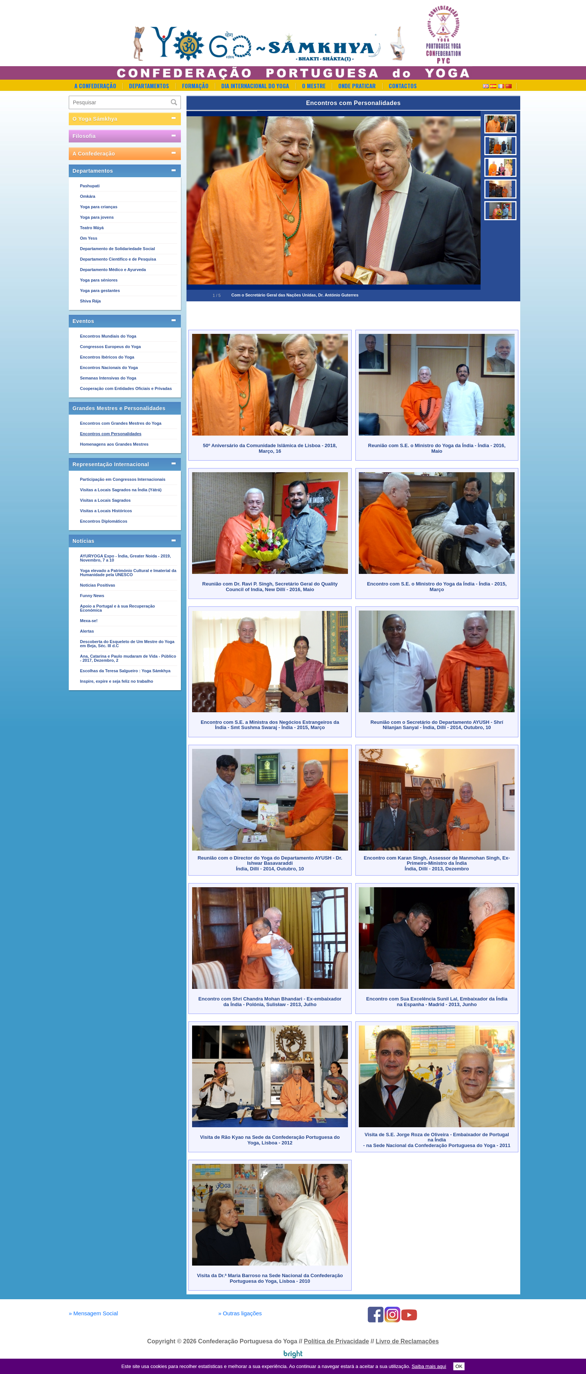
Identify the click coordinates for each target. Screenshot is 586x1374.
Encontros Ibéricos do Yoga (107, 357)
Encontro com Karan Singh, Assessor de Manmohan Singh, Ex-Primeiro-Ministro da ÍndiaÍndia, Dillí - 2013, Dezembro (437, 863)
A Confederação (95, 86)
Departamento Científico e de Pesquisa (118, 259)
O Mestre (314, 86)
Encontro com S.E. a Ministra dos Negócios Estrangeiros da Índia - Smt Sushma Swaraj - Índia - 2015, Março (270, 724)
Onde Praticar (357, 86)
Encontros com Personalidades (110, 433)
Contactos (403, 86)
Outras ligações (240, 1313)
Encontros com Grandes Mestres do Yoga (120, 423)
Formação (195, 86)
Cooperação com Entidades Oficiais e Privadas (126, 388)
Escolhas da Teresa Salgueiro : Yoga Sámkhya (125, 670)
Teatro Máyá (92, 227)
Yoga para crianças (98, 207)
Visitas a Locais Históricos (106, 510)
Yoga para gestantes (100, 290)
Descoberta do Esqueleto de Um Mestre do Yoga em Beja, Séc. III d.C (127, 643)
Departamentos (149, 86)
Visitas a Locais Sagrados (105, 500)
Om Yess (88, 238)
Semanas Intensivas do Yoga (108, 378)
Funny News (92, 595)
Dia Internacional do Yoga (255, 86)
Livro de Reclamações (407, 1341)
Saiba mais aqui (428, 1366)
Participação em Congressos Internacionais (123, 479)
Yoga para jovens (97, 217)
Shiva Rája (90, 301)
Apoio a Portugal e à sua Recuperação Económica (117, 608)
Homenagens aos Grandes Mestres (114, 444)
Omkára (87, 196)
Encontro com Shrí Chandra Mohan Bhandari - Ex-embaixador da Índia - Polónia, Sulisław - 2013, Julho (270, 1001)
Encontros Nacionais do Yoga (109, 367)
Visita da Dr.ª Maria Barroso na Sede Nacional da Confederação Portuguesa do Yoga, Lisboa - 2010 (270, 1278)
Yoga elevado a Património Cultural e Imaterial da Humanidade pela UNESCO (128, 572)
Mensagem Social (93, 1313)
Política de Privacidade (336, 1341)
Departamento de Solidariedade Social (117, 248)
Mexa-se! (89, 620)
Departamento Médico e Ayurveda (113, 269)
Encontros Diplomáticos (103, 521)
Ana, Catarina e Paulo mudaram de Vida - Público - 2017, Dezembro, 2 (128, 658)
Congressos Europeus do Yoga (110, 346)
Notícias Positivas (97, 585)
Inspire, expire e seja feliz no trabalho (116, 681)
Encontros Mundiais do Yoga (108, 336)
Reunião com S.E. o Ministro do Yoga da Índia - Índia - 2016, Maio (437, 448)
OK (459, 1366)
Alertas (87, 631)
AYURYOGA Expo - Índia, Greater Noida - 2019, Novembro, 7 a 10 (125, 558)
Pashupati (90, 186)
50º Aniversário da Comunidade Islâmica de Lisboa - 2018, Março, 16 (270, 448)
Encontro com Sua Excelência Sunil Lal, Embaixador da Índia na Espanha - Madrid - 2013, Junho (437, 1001)
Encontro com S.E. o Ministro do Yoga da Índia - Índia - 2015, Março (437, 586)
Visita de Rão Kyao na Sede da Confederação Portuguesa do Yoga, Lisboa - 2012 (270, 1139)
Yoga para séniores (99, 280)
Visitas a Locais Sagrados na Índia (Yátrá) (120, 490)
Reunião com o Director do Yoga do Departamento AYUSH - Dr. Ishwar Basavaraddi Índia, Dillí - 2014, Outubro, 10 (270, 863)
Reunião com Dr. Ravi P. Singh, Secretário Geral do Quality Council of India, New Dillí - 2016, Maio (269, 586)
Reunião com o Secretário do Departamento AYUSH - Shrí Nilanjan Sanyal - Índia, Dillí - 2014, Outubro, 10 (436, 724)
